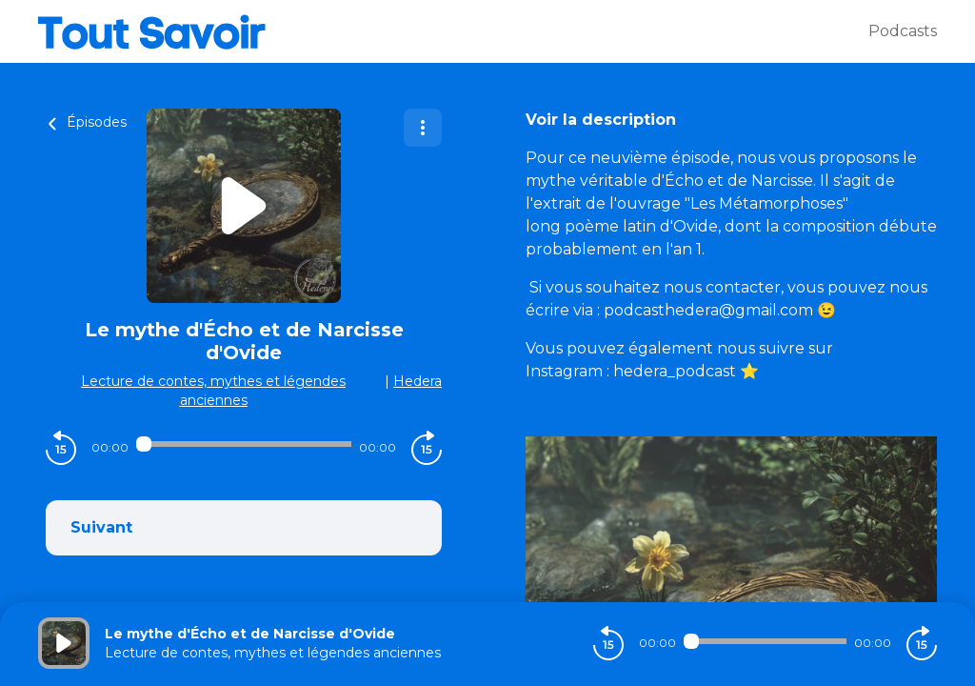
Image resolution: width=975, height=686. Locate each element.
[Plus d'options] (423, 128)
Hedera (417, 381)
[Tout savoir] (453, 31)
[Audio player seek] (243, 444)
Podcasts (902, 31)
